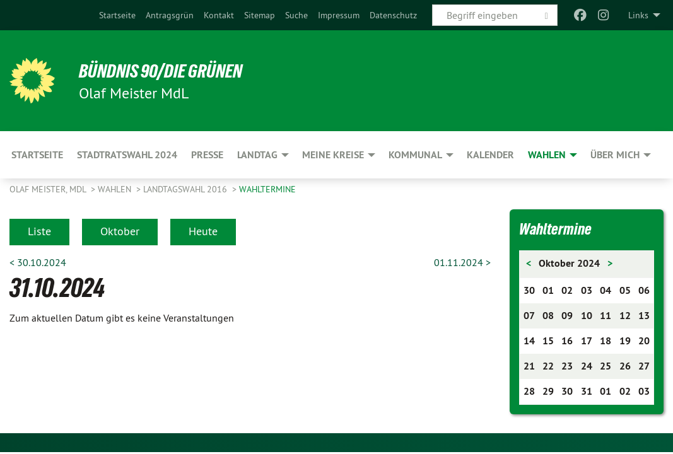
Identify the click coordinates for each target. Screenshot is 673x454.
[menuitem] (117, 15)
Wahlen (116, 189)
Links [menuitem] (638, 15)
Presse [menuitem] (207, 154)
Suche (296, 15)
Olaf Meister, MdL (48, 189)
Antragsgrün (170, 15)
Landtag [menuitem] (257, 154)
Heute (203, 231)
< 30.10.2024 (37, 262)
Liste (39, 231)
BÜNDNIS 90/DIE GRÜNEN (165, 70)
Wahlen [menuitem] (547, 154)
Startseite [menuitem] (37, 154)
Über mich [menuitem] (615, 154)
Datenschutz (393, 15)
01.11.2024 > (462, 262)
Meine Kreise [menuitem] (333, 154)
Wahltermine (267, 189)
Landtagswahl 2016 (186, 189)
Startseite (117, 15)
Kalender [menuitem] (490, 154)
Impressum (339, 15)
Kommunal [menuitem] (415, 154)
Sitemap (259, 15)
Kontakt (219, 15)
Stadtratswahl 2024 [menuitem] (127, 154)
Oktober (119, 231)
